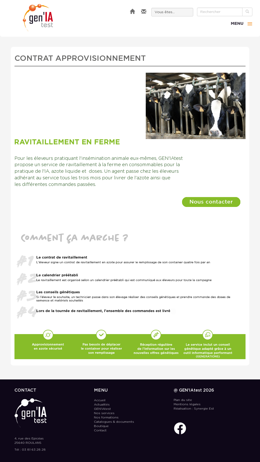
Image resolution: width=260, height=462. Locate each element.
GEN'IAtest (38, 17)
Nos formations (106, 417)
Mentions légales (187, 404)
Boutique (101, 426)
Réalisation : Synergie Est (194, 408)
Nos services (104, 413)
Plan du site (183, 400)
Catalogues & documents (114, 421)
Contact (100, 430)
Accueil (99, 400)
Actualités (102, 404)
